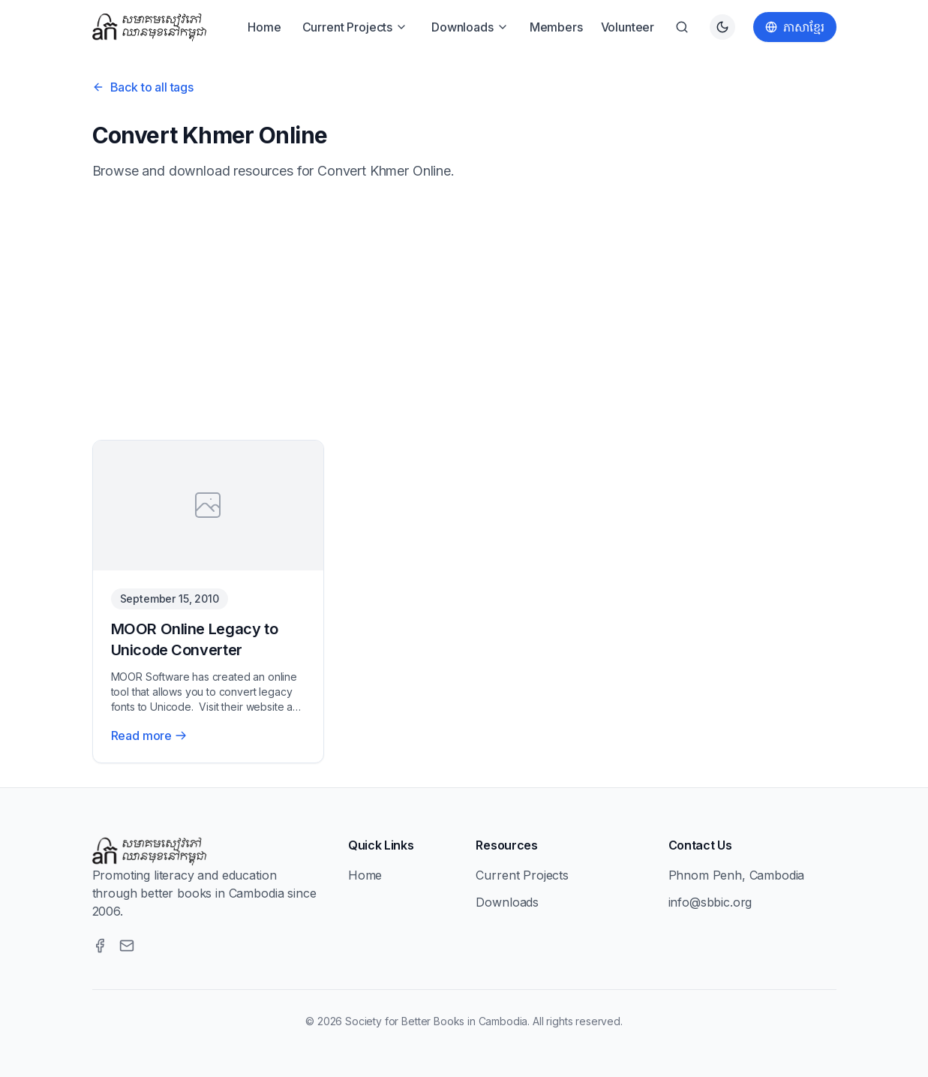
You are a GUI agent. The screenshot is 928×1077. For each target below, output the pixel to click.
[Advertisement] (464, 311)
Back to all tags (143, 87)
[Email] (126, 945)
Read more (149, 735)
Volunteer (628, 27)
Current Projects (354, 27)
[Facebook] (99, 945)
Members (556, 27)
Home (264, 27)
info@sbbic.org (710, 902)
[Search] (682, 27)
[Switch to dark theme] (722, 27)
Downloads (470, 27)
